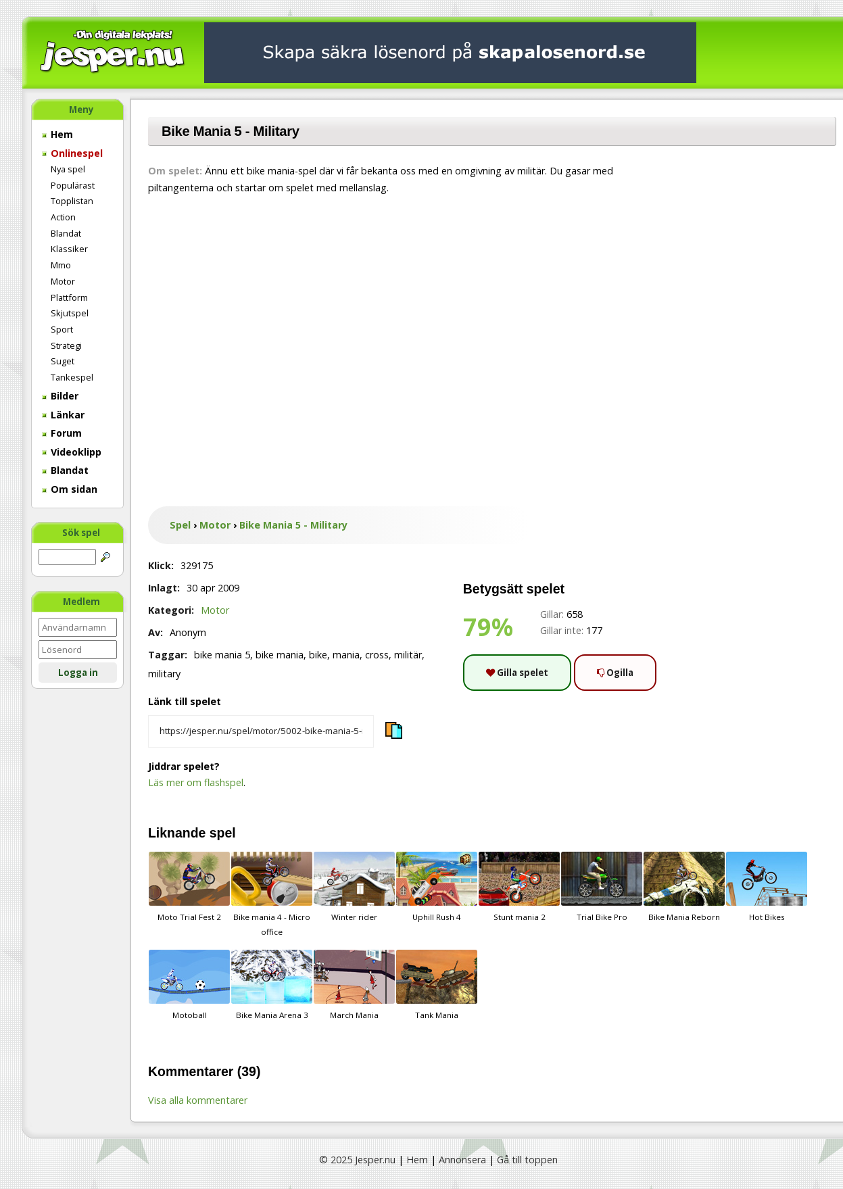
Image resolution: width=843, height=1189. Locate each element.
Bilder (60, 395)
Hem (57, 134)
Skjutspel (70, 313)
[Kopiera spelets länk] (261, 731)
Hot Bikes (766, 887)
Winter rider (354, 887)
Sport (62, 329)
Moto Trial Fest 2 (189, 887)
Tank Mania (436, 985)
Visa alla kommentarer (197, 1100)
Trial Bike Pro (601, 887)
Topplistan (72, 201)
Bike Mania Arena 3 (271, 985)
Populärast (73, 185)
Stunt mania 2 (519, 887)
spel (223, 832)
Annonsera (462, 1159)
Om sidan (69, 489)
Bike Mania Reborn (684, 887)
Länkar (63, 414)
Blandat (66, 233)
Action (63, 217)
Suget (62, 361)
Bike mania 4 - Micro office (271, 894)
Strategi (66, 345)
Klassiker (69, 249)
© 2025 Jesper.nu (357, 1159)
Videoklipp (71, 451)
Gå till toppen (527, 1159)
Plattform (69, 297)
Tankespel (72, 377)
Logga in (78, 672)
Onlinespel (72, 153)
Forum (62, 433)
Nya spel (68, 169)
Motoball (189, 985)
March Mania (354, 985)
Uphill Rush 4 (436, 887)
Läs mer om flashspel (195, 782)
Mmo (61, 265)
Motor (63, 281)
